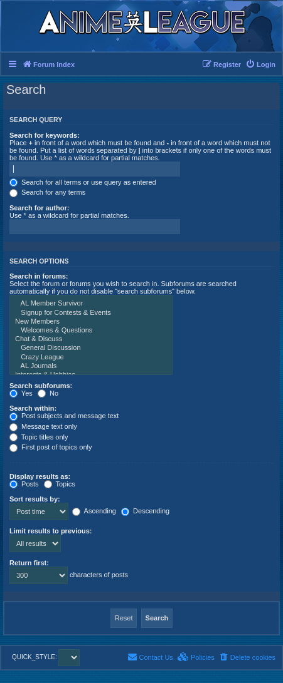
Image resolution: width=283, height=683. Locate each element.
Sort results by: (34, 499)
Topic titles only (38, 437)
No (48, 393)
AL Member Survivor (91, 303)
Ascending (94, 511)
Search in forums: (38, 276)
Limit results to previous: (50, 531)
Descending (145, 511)
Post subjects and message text (64, 415)
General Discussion (91, 348)
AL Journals (91, 366)
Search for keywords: (44, 135)
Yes (21, 393)
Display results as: (39, 476)
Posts (24, 484)
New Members (91, 321)
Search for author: (39, 208)
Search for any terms (47, 192)
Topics (59, 484)
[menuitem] (260, 64)
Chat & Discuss (91, 339)
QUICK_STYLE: (46, 657)
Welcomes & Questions (91, 330)
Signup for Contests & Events (91, 313)
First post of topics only (50, 447)
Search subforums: (40, 385)
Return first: (29, 563)
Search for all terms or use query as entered (82, 182)
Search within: (32, 408)
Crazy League (91, 357)
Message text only (43, 426)
